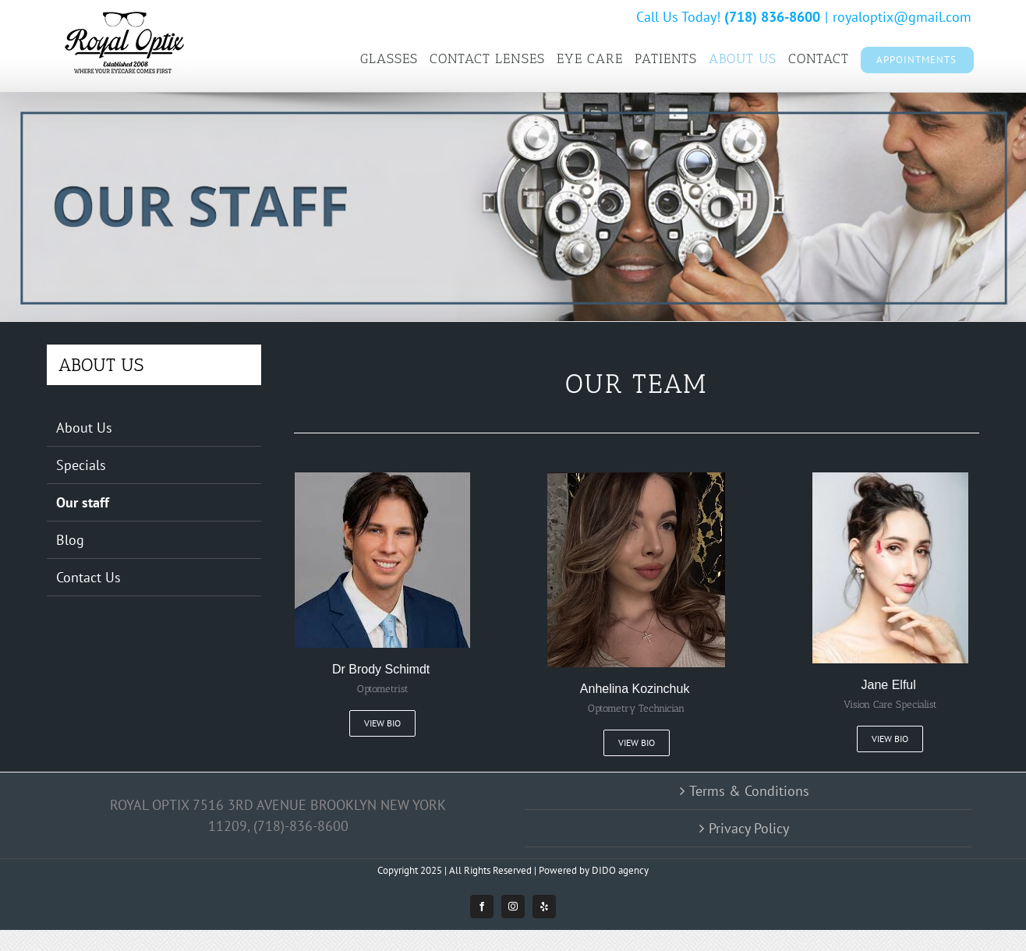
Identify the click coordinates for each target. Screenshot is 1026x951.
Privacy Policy (749, 828)
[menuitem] (388, 58)
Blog (70, 540)
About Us (84, 428)
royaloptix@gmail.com (902, 17)
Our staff (82, 502)
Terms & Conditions (749, 791)
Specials (81, 465)
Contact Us (88, 577)
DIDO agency (620, 870)
